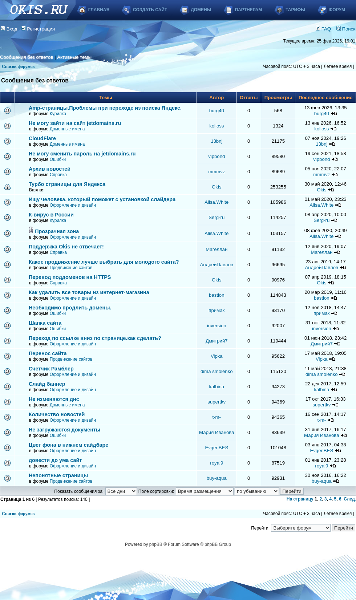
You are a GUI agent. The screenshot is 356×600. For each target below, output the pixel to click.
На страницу (300, 499)
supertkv (216, 402)
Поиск (345, 29)
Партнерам (248, 9)
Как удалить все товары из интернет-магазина (89, 292)
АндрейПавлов (217, 264)
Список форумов (18, 66)
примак (216, 310)
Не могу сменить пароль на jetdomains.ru (82, 154)
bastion (216, 295)
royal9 (216, 463)
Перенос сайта (48, 353)
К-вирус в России (51, 215)
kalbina (216, 386)
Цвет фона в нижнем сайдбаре (69, 445)
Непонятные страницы (58, 475)
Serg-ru (216, 217)
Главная (98, 9)
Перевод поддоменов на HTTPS (70, 277)
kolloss (216, 126)
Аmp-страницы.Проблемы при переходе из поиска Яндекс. (105, 108)
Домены (201, 9)
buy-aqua (217, 478)
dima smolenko (217, 371)
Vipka (217, 356)
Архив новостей (49, 169)
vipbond (216, 156)
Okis (216, 187)
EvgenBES (216, 447)
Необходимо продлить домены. (70, 308)
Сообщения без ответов (26, 57)
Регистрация (38, 29)
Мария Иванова (216, 432)
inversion (216, 325)
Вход (9, 29)
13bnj (216, 141)
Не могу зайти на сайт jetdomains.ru (75, 123)
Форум (337, 9)
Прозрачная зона (57, 231)
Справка (58, 174)
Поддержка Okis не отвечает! (66, 247)
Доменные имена (67, 128)
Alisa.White (216, 202)
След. (350, 499)
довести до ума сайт (55, 460)
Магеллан (216, 249)
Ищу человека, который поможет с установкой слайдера (102, 199)
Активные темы (74, 57)
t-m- (217, 417)
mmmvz (216, 171)
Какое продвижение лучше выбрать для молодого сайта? (104, 262)
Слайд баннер (47, 384)
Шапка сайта (45, 323)
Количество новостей (57, 414)
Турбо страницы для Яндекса (67, 184)
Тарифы (295, 9)
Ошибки (58, 159)
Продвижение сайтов (71, 267)
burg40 (216, 110)
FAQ (323, 29)
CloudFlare (42, 138)
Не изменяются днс (54, 399)
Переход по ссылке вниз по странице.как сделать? (95, 338)
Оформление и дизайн (73, 205)
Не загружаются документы (64, 430)
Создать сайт (150, 9)
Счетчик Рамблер (51, 369)
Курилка (58, 113)
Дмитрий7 (217, 341)
